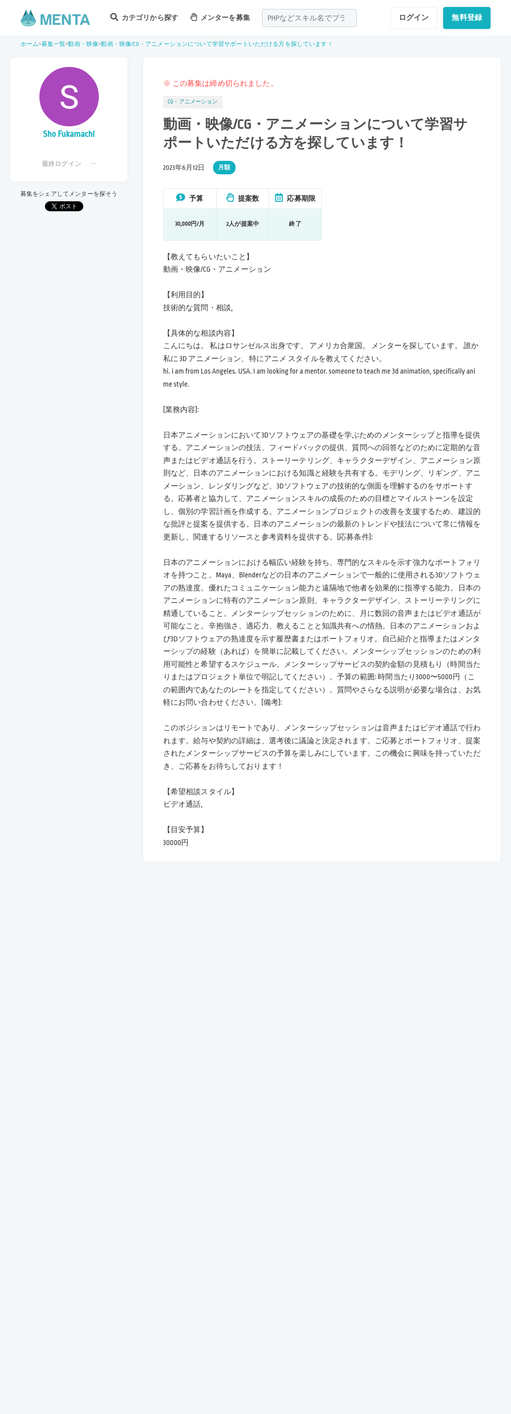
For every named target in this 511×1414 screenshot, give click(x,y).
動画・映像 (83, 44)
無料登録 (467, 17)
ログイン (414, 17)
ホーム (29, 44)
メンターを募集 (220, 17)
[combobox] (309, 18)
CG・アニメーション (193, 102)
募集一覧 (53, 44)
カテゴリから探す (144, 17)
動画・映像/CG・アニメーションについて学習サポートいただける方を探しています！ (217, 44)
